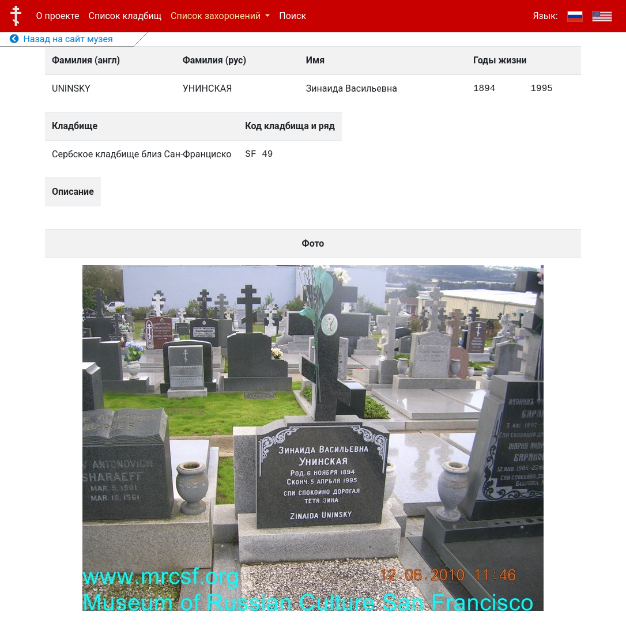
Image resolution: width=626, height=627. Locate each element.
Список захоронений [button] (217, 15)
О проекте (58, 15)
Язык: (545, 15)
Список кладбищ (125, 15)
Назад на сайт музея (61, 38)
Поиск (292, 15)
